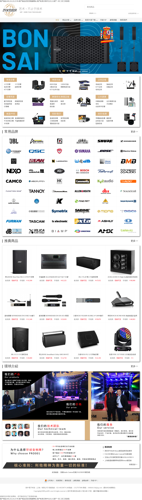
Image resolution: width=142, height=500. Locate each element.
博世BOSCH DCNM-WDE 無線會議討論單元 (122, 316)
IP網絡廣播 (99, 101)
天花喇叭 (109, 104)
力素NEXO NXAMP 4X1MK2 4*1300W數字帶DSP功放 (88, 316)
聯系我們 (123, 20)
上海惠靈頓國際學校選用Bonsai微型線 (118, 460)
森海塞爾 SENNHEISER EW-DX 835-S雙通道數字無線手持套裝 (54, 316)
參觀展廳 (113, 20)
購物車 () (92, 13)
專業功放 (56, 80)
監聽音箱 (99, 123)
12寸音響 (7, 84)
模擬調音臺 (19, 101)
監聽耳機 (109, 121)
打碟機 (6, 106)
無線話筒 (109, 84)
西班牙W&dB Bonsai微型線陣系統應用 (118, 451)
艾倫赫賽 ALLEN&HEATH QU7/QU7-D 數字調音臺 (54, 277)
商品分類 (66, 20)
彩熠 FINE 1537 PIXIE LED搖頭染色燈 (122, 354)
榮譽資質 (68, 480)
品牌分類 (78, 20)
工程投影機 (54, 121)
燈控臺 (52, 106)
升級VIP (103, 20)
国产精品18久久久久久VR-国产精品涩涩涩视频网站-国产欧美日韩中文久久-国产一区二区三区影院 (35, 1)
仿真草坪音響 (100, 106)
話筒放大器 (100, 121)
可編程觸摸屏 (20, 121)
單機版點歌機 (100, 118)
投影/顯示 (56, 114)
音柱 (97, 104)
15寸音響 (18, 84)
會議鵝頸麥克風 (20, 118)
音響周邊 (10, 97)
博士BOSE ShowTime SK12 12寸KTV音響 (19, 277)
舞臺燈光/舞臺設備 (60, 97)
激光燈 (63, 104)
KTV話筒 (99, 87)
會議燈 (52, 104)
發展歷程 (59, 480)
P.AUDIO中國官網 (83, 472)
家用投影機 (65, 118)
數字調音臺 (8, 101)
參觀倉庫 (85, 480)
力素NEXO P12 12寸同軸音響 (88, 354)
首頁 (57, 20)
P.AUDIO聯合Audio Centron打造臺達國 (118, 454)
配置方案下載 (91, 20)
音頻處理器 (8, 104)
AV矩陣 (6, 123)
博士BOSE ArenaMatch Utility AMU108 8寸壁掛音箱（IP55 (54, 354)
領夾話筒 (99, 89)
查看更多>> (133, 464)
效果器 (17, 104)
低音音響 (7, 87)
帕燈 (62, 101)
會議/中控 (10, 114)
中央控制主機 (9, 121)
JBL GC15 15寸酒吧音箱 (19, 354)
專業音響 (10, 80)
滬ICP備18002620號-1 (100, 491)
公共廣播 (102, 97)
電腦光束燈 (54, 101)
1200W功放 (65, 84)
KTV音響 (7, 89)
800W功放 (53, 84)
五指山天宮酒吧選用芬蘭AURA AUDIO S (119, 457)
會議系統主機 (9, 118)
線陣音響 (18, 87)
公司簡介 (50, 480)
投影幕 (63, 121)
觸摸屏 (108, 118)
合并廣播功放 (111, 101)
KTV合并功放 (55, 89)
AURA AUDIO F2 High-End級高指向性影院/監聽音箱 (122, 277)
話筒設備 (102, 80)
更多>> (134, 131)
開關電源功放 (65, 87)
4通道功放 (53, 87)
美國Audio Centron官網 (68, 472)
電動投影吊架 (54, 123)
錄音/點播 (102, 114)
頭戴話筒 (109, 87)
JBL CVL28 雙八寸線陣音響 (88, 277)
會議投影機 (54, 118)
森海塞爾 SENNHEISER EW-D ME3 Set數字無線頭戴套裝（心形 (19, 316)
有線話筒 (99, 84)
